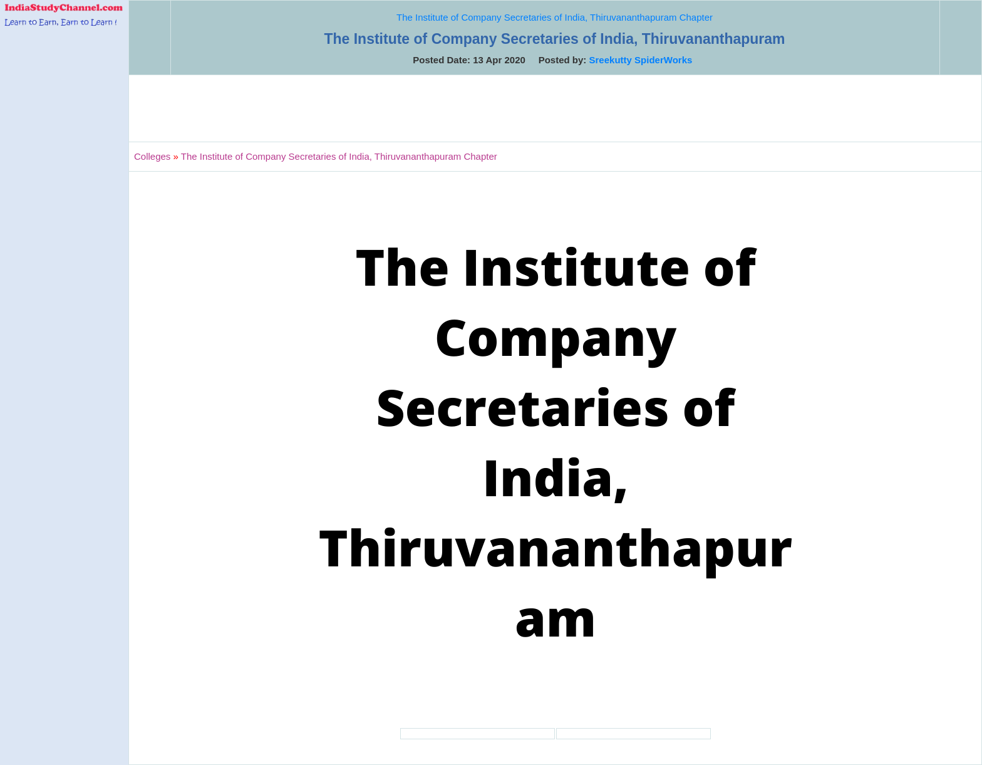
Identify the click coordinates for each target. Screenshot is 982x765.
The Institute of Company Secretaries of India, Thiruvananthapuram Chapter (554, 17)
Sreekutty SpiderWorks (641, 60)
